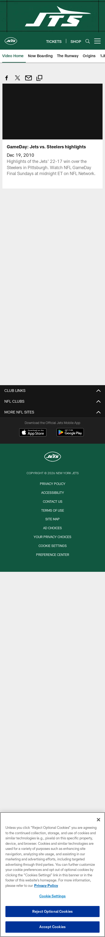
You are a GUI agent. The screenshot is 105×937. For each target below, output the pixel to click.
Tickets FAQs (52, 541)
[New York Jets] (52, 806)
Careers (52, 422)
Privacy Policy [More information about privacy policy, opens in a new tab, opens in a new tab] (46, 885)
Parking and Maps (52, 594)
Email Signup (52, 451)
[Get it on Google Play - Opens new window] (70, 784)
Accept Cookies (52, 927)
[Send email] (28, 80)
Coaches (52, 647)
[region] (52, 874)
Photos (53, 728)
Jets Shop (52, 441)
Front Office (53, 656)
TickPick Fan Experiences (52, 551)
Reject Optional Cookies (52, 911)
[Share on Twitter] (17, 80)
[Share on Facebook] (6, 80)
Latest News (52, 709)
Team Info (52, 618)
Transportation (52, 603)
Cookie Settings (52, 896)
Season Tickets (52, 493)
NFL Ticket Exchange (52, 532)
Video (52, 718)
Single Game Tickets (52, 513)
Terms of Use (53, 431)
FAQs (52, 412)
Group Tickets (52, 503)
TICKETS (52, 474)
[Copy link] (39, 79)
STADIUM (52, 565)
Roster (52, 627)
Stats (52, 685)
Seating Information (52, 575)
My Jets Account (53, 484)
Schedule (52, 637)
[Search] (87, 41)
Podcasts (52, 738)
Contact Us (52, 460)
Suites (52, 522)
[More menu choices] (97, 41)
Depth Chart (52, 666)
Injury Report (52, 675)
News (52, 699)
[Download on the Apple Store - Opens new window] (32, 781)
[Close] (98, 820)
